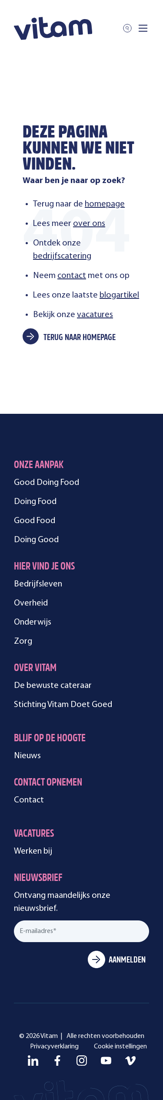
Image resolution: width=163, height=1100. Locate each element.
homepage (105, 204)
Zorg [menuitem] (23, 641)
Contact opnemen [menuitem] (48, 783)
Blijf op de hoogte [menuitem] (50, 739)
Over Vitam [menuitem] (35, 668)
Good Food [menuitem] (34, 521)
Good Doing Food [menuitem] (46, 482)
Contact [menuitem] (29, 800)
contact (71, 276)
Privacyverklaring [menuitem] (54, 1046)
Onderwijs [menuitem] (32, 622)
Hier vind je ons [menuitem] (44, 567)
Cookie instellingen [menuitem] (120, 1046)
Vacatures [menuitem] (34, 834)
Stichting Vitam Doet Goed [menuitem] (63, 705)
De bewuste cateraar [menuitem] (53, 685)
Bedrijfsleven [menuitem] (38, 584)
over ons (89, 223)
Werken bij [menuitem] (33, 851)
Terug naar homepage (79, 338)
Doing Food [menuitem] (35, 502)
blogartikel (119, 295)
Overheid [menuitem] (31, 603)
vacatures (95, 315)
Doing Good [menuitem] (36, 540)
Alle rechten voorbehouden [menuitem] (105, 1036)
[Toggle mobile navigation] (143, 28)
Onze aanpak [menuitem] (38, 465)
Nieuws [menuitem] (27, 756)
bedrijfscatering (62, 256)
